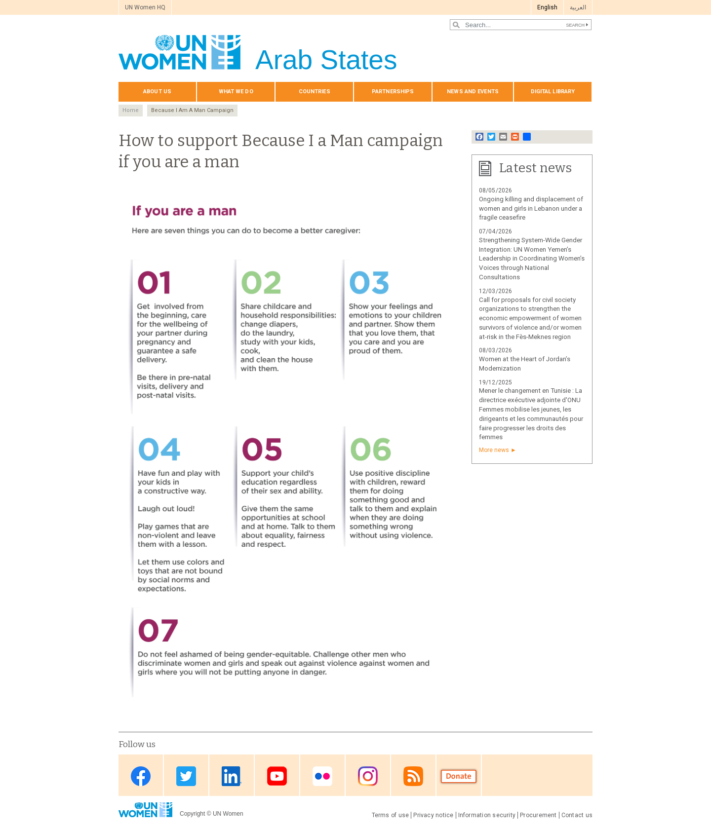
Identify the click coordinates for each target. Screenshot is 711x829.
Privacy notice (433, 815)
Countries (314, 91)
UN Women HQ (145, 7)
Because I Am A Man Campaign (192, 110)
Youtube (277, 776)
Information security (487, 815)
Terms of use (390, 815)
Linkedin (231, 776)
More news (494, 450)
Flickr (322, 776)
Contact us (576, 815)
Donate (458, 776)
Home (130, 110)
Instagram (368, 776)
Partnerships (393, 91)
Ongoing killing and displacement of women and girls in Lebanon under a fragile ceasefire (531, 208)
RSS (413, 776)
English (547, 7)
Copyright (192, 813)
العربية (578, 7)
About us (157, 91)
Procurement (538, 815)
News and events (473, 91)
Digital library (553, 91)
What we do (236, 91)
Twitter (186, 776)
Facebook (140, 776)
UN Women (228, 813)
